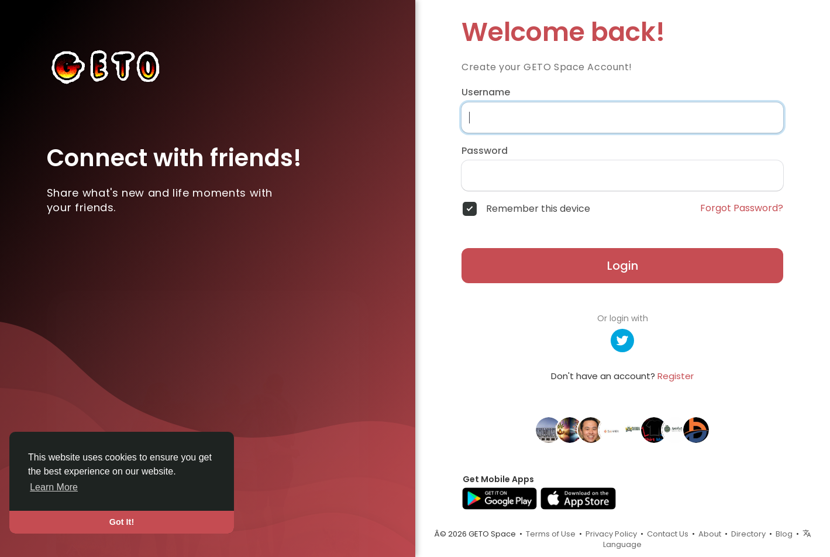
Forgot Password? (741, 208)
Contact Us (667, 533)
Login (622, 265)
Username (486, 92)
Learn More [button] (54, 487)
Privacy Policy (611, 533)
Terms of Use (551, 533)
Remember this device (538, 208)
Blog (784, 533)
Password (485, 151)
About (709, 533)
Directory (748, 533)
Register (675, 376)
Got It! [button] (121, 522)
